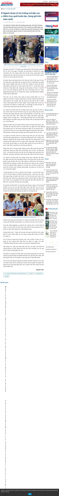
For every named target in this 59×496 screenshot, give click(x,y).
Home (3, 8)
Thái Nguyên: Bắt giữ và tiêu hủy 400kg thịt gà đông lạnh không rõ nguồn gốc (31, 447)
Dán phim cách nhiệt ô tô (51, 249)
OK (29, 494)
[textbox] (51, 19)
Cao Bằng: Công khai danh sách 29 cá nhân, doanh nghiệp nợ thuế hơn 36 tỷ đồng (32, 316)
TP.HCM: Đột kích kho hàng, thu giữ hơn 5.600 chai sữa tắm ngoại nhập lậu (32, 432)
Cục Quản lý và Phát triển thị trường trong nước (15, 273)
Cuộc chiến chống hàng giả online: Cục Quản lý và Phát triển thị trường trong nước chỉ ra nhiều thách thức (39, 297)
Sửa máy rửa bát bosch (51, 251)
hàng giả (7, 276)
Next (57, 242)
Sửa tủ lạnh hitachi (50, 247)
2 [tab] (52, 242)
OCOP (50, 463)
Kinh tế (14, 463)
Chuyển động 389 (11, 8)
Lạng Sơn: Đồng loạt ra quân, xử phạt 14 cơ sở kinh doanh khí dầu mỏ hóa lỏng (32, 389)
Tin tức (9, 463)
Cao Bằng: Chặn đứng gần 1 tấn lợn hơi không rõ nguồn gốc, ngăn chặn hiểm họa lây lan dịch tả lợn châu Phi (32, 374)
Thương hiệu (20, 463)
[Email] (12, 475)
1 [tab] (50, 242)
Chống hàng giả (53, 209)
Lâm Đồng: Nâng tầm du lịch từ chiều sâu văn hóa (52, 115)
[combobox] (52, 18)
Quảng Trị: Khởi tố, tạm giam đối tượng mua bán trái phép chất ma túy (52, 128)
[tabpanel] (6, 297)
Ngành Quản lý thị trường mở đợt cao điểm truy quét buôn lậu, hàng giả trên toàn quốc (23, 16)
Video (46, 62)
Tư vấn (25, 465)
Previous (46, 242)
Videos (34, 465)
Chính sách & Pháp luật (41, 463)
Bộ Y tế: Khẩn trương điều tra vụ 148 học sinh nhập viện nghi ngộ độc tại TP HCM (32, 403)
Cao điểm (31, 273)
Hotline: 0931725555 (53, 1)
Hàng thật (45, 1)
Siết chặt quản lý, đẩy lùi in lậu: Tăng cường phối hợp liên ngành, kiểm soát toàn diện (33, 345)
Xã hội (47, 159)
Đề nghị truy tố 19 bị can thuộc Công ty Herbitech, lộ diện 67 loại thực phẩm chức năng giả (32, 331)
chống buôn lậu (39, 273)
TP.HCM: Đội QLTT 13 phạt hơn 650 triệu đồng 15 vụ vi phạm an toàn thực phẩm (32, 418)
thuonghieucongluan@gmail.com (28, 477)
